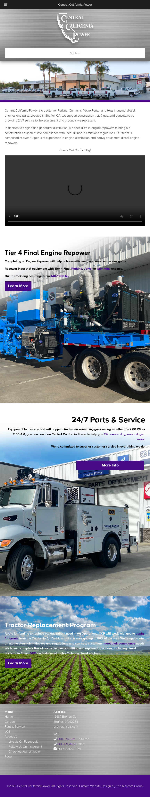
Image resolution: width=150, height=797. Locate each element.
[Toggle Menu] (5, 4)
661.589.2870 (66, 744)
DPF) (33, 653)
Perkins (76, 269)
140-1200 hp (60, 276)
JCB (7, 732)
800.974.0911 (66, 739)
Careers (10, 722)
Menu (75, 53)
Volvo (88, 269)
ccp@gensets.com (66, 727)
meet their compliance (119, 643)
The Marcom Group (129, 786)
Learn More (18, 286)
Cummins (103, 269)
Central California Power (75, 30)
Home (9, 717)
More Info (110, 465)
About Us (11, 736)
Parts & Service (15, 727)
